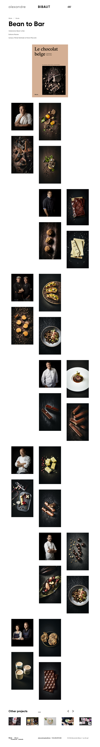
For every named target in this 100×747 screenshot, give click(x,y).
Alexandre (17, 7)
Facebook (14, 739)
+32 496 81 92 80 (56, 738)
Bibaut (44, 7)
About (16, 738)
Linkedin (20, 739)
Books (17, 18)
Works (10, 18)
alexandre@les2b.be (44, 738)
